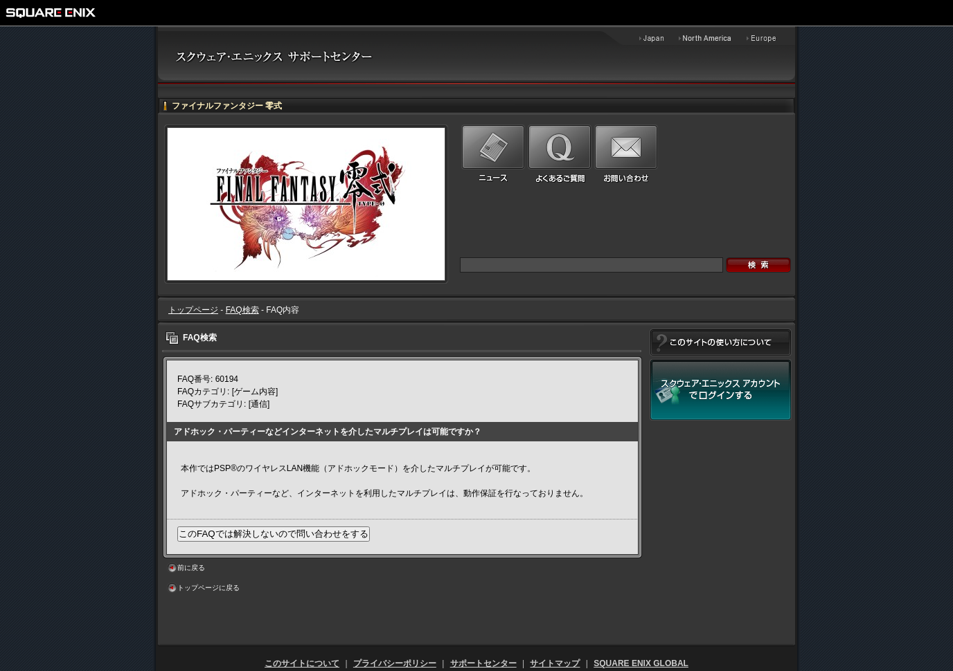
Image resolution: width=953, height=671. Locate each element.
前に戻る (191, 567)
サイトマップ (555, 663)
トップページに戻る (208, 587)
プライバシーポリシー (394, 663)
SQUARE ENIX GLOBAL (641, 663)
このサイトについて (302, 663)
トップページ (193, 310)
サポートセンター (483, 663)
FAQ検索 (242, 310)
